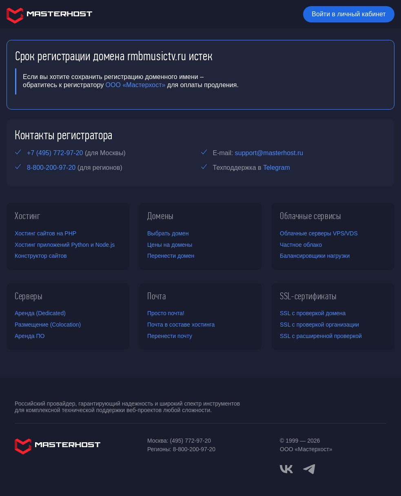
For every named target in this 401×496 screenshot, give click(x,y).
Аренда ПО (29, 336)
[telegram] (309, 468)
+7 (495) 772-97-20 (55, 152)
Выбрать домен (167, 233)
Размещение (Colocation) (48, 324)
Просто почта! (165, 313)
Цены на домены (169, 244)
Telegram (276, 167)
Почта (156, 296)
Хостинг (28, 216)
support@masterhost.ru (269, 152)
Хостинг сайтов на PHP (45, 233)
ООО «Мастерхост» (136, 84)
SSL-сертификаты (308, 296)
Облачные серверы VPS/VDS (319, 233)
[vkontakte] (286, 469)
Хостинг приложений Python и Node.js (65, 244)
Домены (160, 216)
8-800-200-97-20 (51, 167)
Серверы (29, 296)
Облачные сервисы (310, 216)
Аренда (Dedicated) (40, 313)
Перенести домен (170, 255)
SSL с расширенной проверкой (321, 336)
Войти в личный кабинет (348, 14)
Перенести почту (169, 336)
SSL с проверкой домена (313, 313)
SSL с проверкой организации (319, 324)
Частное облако (301, 244)
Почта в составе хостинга (181, 324)
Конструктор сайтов (41, 255)
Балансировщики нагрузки (315, 255)
